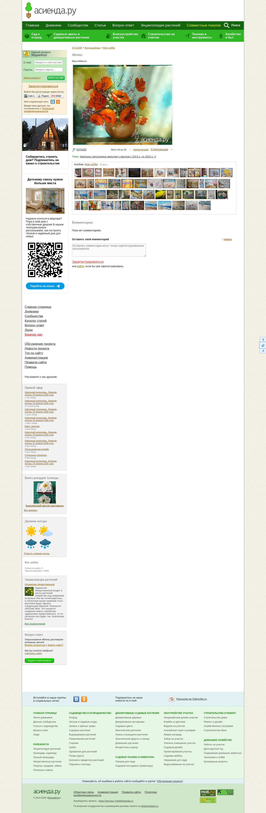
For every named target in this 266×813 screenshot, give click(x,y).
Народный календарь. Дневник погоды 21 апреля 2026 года (41, 442)
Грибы (72, 747)
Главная (32, 25)
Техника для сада (125, 761)
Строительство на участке (161, 36)
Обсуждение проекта (40, 344)
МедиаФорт (54, 798)
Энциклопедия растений (160, 25)
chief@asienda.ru (124, 801)
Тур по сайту (34, 353)
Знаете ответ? (55, 645)
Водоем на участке (174, 726)
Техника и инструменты (202, 36)
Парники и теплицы (80, 764)
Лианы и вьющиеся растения (131, 734)
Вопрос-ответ (123, 25)
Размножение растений (82, 738)
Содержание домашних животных (222, 753)
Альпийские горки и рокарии (179, 730)
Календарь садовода (45, 753)
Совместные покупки (204, 25)
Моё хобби (109, 47)
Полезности (41, 744)
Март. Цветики (32, 426)
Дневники (53, 25)
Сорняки (74, 743)
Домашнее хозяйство (218, 740)
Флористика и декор (126, 747)
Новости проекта (37, 348)
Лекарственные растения (47, 761)
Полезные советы (43, 770)
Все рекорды (30, 510)
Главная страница (38, 307)
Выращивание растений (82, 734)
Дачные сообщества (44, 721)
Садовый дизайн (173, 747)
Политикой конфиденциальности (39, 110)
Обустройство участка (178, 713)
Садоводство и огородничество (90, 713)
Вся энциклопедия (35, 623)
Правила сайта (36, 362)
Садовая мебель (173, 755)
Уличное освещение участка (179, 743)
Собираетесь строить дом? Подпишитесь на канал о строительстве (42, 160)
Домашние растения (126, 743)
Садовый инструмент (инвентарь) (134, 765)
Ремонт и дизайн (213, 721)
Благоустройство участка (125, 36)
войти (80, 266)
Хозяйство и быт (233, 36)
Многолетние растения (128, 730)
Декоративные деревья (128, 717)
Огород (73, 717)
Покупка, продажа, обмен (47, 765)
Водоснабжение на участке (179, 764)
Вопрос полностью (35, 645)
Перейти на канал (42, 286)
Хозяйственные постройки (218, 726)
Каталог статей (36, 320)
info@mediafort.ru (149, 806)
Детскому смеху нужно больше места (45, 181)
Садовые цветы (124, 726)
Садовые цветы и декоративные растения (71, 36)
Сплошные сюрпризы (36, 455)
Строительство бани (215, 730)
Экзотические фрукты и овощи (132, 738)
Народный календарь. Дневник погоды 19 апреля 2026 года (41, 462)
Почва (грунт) (76, 755)
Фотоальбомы (92, 47)
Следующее (159, 149)
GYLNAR (77, 47)
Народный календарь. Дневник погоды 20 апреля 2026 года (41, 433)
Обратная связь (84, 792)
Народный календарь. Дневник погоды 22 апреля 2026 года (41, 410)
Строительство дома (215, 717)
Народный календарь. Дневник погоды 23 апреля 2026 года (41, 419)
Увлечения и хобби (214, 757)
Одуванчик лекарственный (39, 584)
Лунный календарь (43, 757)
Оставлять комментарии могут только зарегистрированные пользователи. (109, 250)
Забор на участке (173, 738)
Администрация (36, 357)
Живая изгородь (173, 734)
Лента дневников (42, 717)
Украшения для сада (175, 760)
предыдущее (141, 149)
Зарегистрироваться (87, 262)
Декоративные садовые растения (137, 713)
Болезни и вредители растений (86, 760)
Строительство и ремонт (220, 713)
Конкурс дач (33, 334)
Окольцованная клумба (37, 449)
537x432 (81, 149)
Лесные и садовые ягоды (83, 721)
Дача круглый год (213, 748)
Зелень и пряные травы (82, 726)
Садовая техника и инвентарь (134, 757)
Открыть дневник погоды (37, 553)
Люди (29, 330)
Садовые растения (79, 730)
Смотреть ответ (33, 653)
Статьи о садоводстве (45, 726)
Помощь (31, 367)
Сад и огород (36, 36)
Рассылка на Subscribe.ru (191, 698)
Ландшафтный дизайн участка (181, 717)
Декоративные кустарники (129, 721)
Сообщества (78, 25)
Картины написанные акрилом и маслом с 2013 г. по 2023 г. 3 (118, 156)
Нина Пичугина (106, 801)
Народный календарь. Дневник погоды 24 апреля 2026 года (41, 402)
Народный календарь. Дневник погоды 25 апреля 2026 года (41, 393)
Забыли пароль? (32, 78)
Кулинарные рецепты (216, 761)
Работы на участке (214, 744)
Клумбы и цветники (174, 721)
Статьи (100, 25)
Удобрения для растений (83, 751)
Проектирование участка (178, 751)
